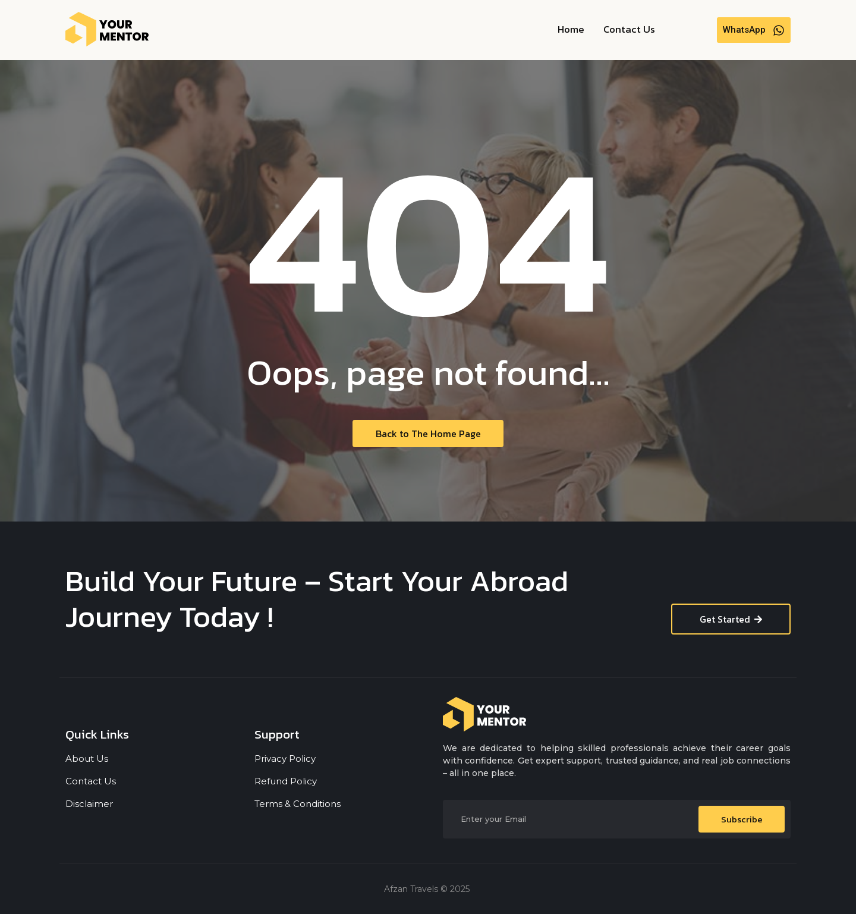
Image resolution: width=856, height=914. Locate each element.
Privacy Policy (285, 758)
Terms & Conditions (297, 803)
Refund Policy (285, 781)
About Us (86, 758)
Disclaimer (89, 803)
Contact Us (629, 29)
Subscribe (742, 819)
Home (571, 29)
